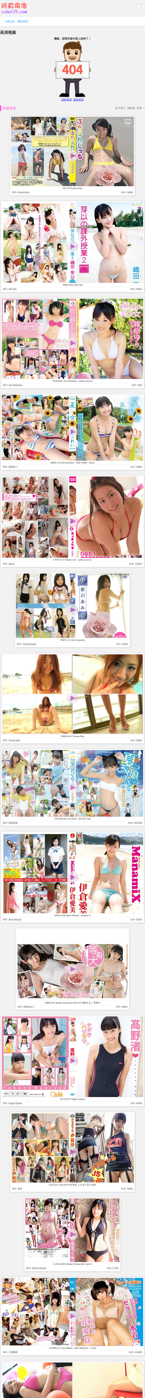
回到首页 (66, 99)
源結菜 (131, 108)
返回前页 (78, 99)
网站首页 (23, 21)
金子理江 (120, 108)
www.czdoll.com (101, 1309)
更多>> (141, 108)
